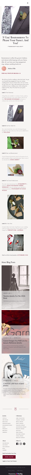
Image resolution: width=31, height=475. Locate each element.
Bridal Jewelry (19, 421)
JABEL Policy (20, 470)
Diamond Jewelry (20, 425)
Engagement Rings (7, 425)
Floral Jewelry (19, 435)
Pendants (5, 428)
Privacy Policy (11, 470)
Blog (4, 448)
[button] (28, 3)
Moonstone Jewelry (21, 427)
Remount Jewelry (20, 437)
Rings (4, 427)
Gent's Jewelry (19, 423)
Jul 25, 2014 (19, 46)
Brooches (5, 421)
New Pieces (5, 419)
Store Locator (9, 457)
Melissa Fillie (12, 46)
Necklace (18, 430)
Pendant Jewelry (20, 428)
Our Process (6, 443)
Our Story (5, 444)
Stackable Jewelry (20, 434)
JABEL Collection (20, 418)
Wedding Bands (7, 423)
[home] (2, 3)
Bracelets (5, 430)
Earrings (5, 432)
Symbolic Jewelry (20, 419)
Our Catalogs (6, 446)
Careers (4, 450)
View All (5, 418)
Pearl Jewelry (19, 432)
